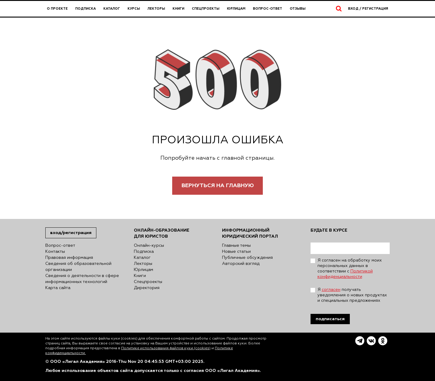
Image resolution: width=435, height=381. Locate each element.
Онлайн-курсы (149, 245)
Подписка (85, 9)
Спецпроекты (205, 9)
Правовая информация (69, 258)
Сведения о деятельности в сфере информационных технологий (82, 279)
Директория (147, 288)
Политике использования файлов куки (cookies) (166, 348)
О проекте (57, 9)
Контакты (55, 251)
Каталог (111, 9)
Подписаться (330, 318)
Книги (178, 9)
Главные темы (236, 245)
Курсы (133, 9)
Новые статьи (236, 251)
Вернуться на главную (218, 185)
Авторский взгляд (240, 264)
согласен (331, 290)
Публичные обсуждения (247, 258)
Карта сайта (57, 288)
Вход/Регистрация (71, 232)
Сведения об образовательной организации (78, 267)
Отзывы (297, 9)
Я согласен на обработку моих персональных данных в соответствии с (349, 268)
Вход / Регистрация (368, 9)
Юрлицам (236, 9)
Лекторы (156, 9)
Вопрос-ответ (267, 9)
